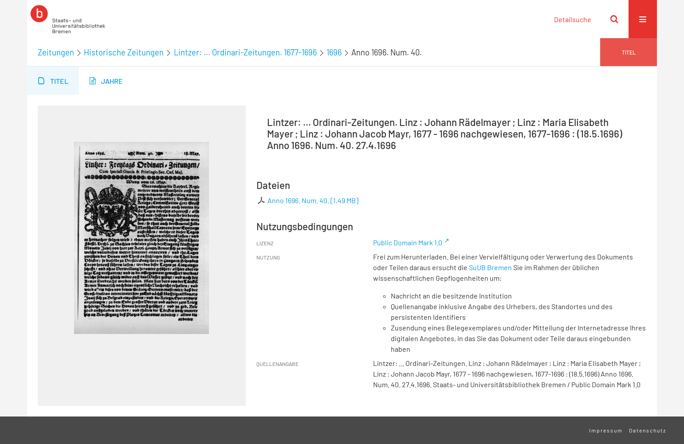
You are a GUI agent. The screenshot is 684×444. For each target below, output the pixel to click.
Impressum (606, 430)
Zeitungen (56, 52)
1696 (334, 52)
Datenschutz (647, 430)
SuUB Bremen (490, 267)
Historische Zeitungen (124, 52)
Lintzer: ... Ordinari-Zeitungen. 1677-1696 (245, 52)
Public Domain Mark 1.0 (407, 242)
